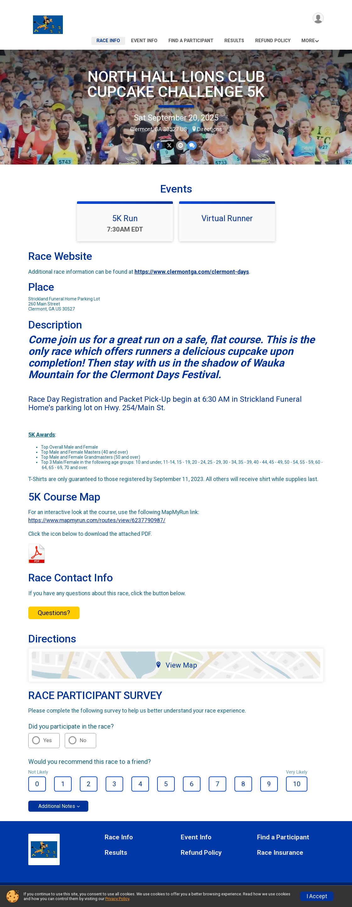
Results (234, 40)
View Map (176, 670)
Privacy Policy (117, 898)
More (308, 40)
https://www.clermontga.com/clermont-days (192, 276)
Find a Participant (190, 40)
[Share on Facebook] (158, 145)
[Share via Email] (180, 145)
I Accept (316, 896)
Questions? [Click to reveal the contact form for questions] (54, 617)
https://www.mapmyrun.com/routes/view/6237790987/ (96, 525)
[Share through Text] (191, 145)
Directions (209, 129)
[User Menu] (318, 18)
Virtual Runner (227, 223)
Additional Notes (56, 811)
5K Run (125, 223)
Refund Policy (272, 40)
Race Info (108, 40)
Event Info (144, 40)
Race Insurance (280, 857)
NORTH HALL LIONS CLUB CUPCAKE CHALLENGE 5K (176, 84)
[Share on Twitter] (169, 145)
